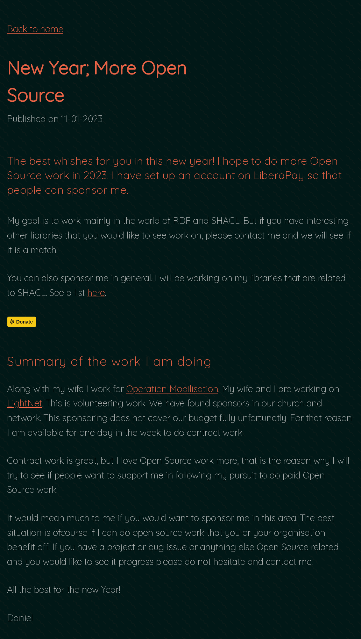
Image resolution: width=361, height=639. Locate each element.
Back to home (35, 29)
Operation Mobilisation (172, 389)
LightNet (24, 403)
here (96, 292)
